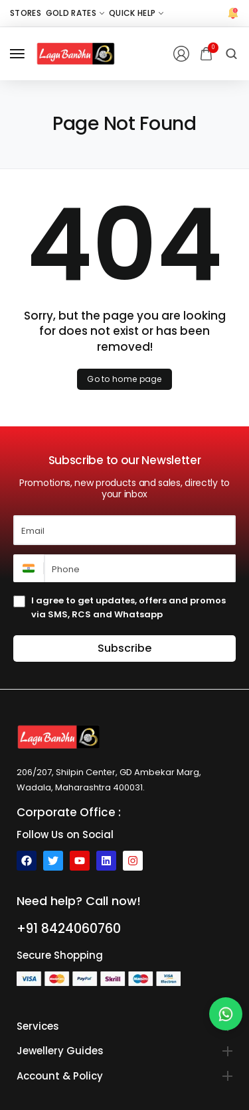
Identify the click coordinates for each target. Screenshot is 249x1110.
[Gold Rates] (75, 13)
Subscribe (124, 648)
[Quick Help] (136, 13)
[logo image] (76, 53)
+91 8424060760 (69, 929)
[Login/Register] (181, 54)
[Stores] (25, 13)
